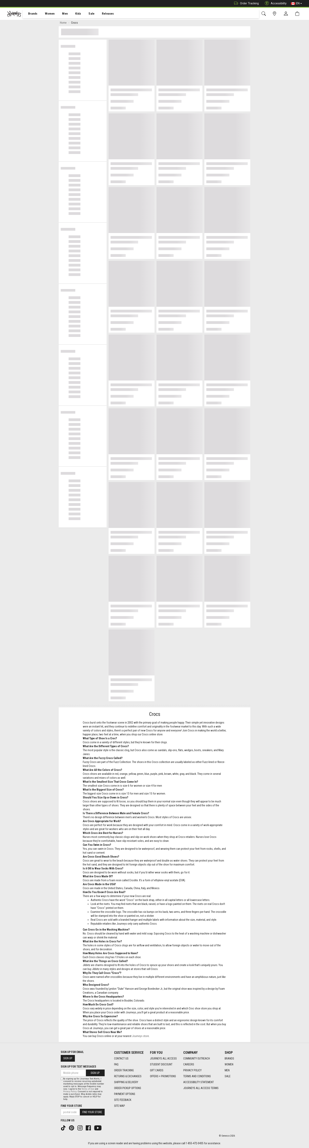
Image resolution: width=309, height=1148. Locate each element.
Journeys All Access (163, 1058)
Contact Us (121, 1058)
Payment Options (124, 1094)
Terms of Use (88, 1089)
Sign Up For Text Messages (78, 1066)
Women (47, 14)
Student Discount (161, 1064)
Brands (30, 14)
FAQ (116, 1064)
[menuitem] (31, 14)
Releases (102, 14)
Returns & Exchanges (127, 1076)
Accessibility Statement (198, 1082)
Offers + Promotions (163, 1076)
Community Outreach (196, 1058)
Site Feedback (122, 1099)
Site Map (119, 1105)
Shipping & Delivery (126, 1082)
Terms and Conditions (197, 1076)
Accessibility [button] (275, 3)
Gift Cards (156, 1070)
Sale (86, 14)
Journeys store (140, 1036)
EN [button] (296, 3)
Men (61, 14)
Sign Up (67, 1058)
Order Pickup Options (127, 1088)
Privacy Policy (192, 1070)
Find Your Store (71, 1105)
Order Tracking (245, 3)
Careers (188, 1064)
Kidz (74, 14)
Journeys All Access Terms (201, 1088)
